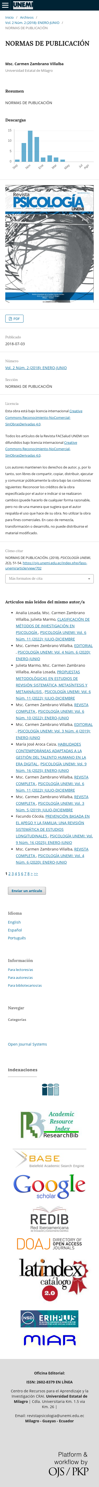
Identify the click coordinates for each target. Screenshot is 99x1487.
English (14, 922)
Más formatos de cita (26, 578)
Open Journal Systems (27, 1044)
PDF (16, 318)
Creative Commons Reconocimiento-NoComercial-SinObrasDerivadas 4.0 (43, 417)
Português (17, 937)
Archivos (27, 17)
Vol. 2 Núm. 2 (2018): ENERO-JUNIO (32, 22)
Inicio (9, 17)
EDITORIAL (83, 645)
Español (15, 930)
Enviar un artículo (27, 890)
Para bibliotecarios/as (25, 985)
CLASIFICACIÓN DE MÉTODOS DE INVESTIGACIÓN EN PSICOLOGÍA (53, 626)
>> (36, 873)
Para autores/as (20, 977)
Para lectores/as (20, 969)
